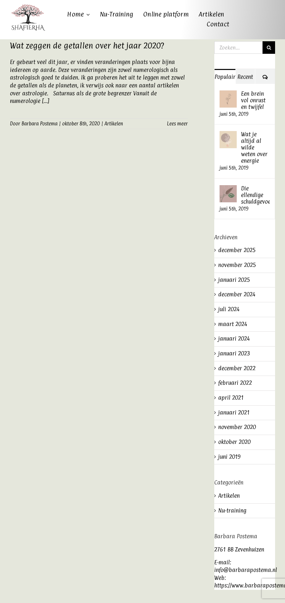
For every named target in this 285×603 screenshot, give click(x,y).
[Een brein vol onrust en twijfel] (228, 94)
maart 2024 (232, 324)
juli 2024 (228, 309)
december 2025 (237, 250)
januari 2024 (234, 338)
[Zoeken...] (238, 47)
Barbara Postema (39, 123)
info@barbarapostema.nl (245, 570)
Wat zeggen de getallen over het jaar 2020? (87, 45)
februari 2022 (235, 383)
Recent (245, 77)
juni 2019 (229, 456)
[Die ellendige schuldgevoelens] (228, 188)
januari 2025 (234, 280)
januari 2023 (234, 353)
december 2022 (237, 368)
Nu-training (232, 510)
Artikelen (113, 123)
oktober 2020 (234, 442)
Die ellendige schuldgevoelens (255, 195)
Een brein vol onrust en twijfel (253, 100)
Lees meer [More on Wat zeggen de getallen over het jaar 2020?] (177, 123)
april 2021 (231, 397)
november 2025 (237, 265)
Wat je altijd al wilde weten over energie (254, 147)
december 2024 (236, 294)
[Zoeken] (269, 47)
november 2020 (237, 427)
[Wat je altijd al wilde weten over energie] (228, 134)
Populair (225, 77)
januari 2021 (234, 412)
